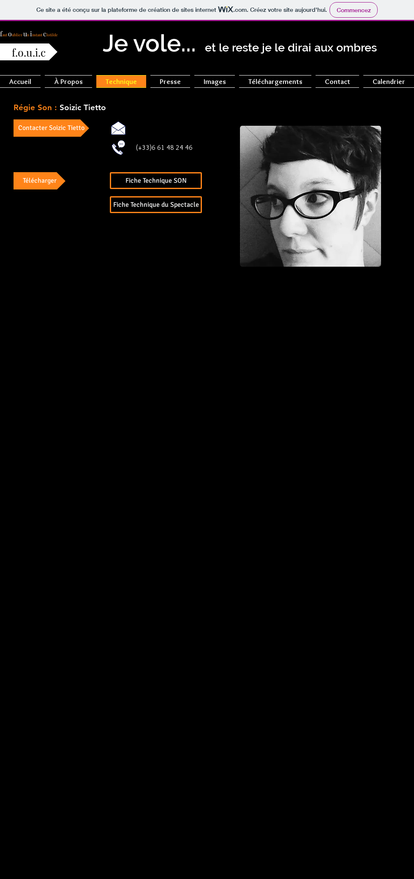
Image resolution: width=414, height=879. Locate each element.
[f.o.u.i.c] (28, 51)
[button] (68, 81)
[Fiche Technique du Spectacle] (156, 204)
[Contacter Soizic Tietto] (51, 128)
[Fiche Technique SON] (156, 180)
